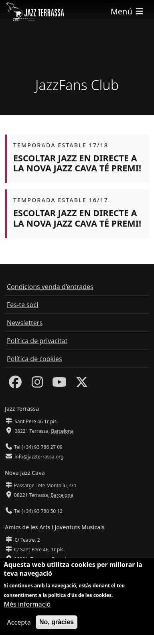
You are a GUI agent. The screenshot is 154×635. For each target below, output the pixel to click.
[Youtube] (59, 384)
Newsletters (25, 322)
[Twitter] (82, 384)
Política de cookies (34, 358)
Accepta (19, 626)
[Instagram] (37, 384)
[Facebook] (15, 384)
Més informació (27, 608)
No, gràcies (56, 626)
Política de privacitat (37, 340)
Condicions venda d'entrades (50, 286)
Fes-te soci (22, 304)
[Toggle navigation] (127, 11)
